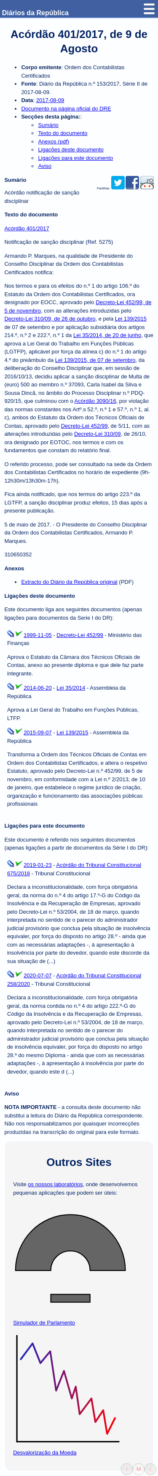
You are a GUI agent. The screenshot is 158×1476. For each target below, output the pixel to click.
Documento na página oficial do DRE (66, 108)
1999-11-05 (38, 635)
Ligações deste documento (70, 149)
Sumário (48, 125)
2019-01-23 (38, 865)
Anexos (14, 568)
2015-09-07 (38, 732)
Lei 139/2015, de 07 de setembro (95, 360)
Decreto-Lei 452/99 (84, 426)
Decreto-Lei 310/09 (97, 434)
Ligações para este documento (75, 158)
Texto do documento (62, 133)
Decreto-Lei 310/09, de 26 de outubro (49, 319)
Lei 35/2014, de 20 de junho (107, 335)
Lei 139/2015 (131, 319)
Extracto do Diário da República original (69, 582)
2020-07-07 (38, 975)
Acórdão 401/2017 (26, 228)
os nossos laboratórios (55, 1184)
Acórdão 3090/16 (95, 401)
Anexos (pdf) (53, 141)
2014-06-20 (38, 688)
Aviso (44, 166)
